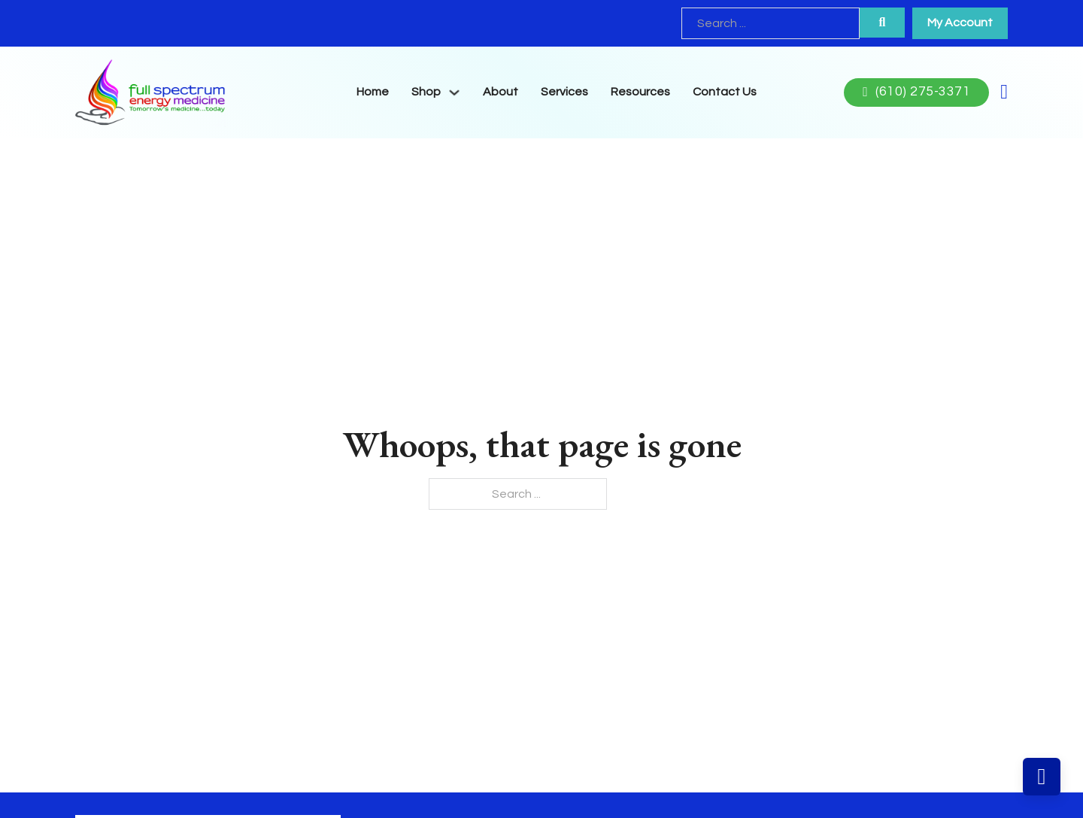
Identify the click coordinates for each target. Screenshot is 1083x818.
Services (564, 92)
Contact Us (725, 92)
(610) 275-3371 (916, 92)
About (500, 92)
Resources (640, 92)
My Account (960, 23)
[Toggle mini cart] (1004, 92)
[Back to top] (1041, 776)
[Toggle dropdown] (454, 92)
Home (372, 92)
